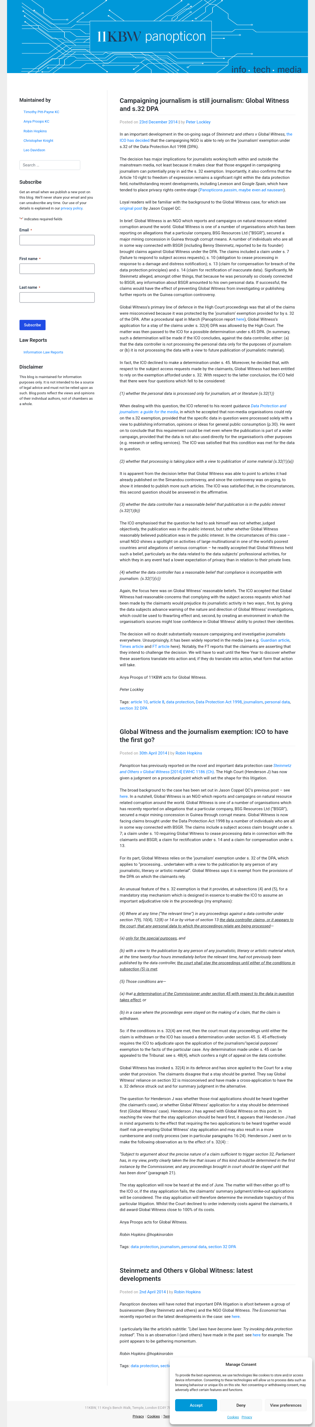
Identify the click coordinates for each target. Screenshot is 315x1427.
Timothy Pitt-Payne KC (41, 112)
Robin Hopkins (35, 131)
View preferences (285, 1405)
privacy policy (71, 208)
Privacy (247, 1417)
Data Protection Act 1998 (219, 702)
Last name (30, 287)
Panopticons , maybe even (241, 190)
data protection (180, 702)
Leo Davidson (34, 150)
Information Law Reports (43, 352)
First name (30, 259)
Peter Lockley (198, 122)
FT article (160, 646)
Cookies (233, 1417)
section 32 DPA (134, 708)
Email (26, 230)
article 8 (157, 702)
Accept (196, 1405)
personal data (277, 702)
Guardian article (275, 640)
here (240, 319)
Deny (241, 1405)
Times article (132, 646)
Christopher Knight (38, 141)
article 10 (139, 702)
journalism (253, 702)
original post (131, 208)
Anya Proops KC (36, 121)
